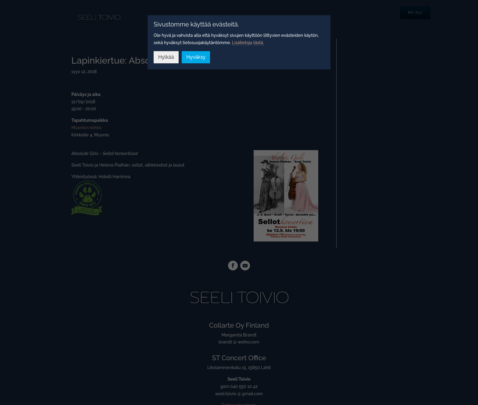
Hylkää (166, 57)
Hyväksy (195, 57)
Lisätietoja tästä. (248, 42)
